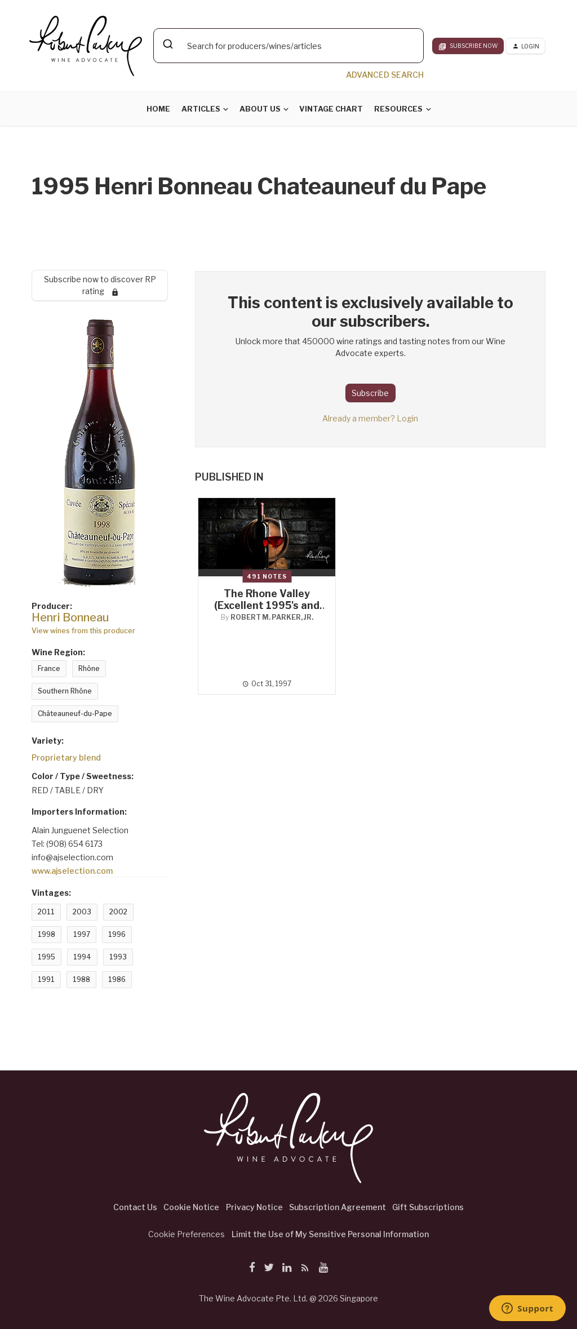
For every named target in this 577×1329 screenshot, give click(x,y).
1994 (82, 957)
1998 (46, 934)
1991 (46, 979)
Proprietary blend (66, 757)
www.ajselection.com (72, 870)
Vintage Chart (331, 108)
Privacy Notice (254, 1207)
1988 (81, 979)
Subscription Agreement (337, 1207)
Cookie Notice (191, 1207)
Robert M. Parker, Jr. (271, 617)
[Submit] (167, 44)
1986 (117, 979)
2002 (118, 912)
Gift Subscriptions (428, 1207)
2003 (82, 912)
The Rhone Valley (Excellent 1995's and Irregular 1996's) (266, 605)
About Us (260, 108)
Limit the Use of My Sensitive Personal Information (330, 1234)
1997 (81, 934)
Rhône (89, 668)
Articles (200, 108)
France (49, 668)
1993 (118, 957)
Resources (398, 108)
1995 (46, 957)
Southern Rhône (65, 691)
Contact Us (135, 1207)
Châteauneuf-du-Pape (75, 713)
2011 (46, 912)
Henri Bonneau (70, 617)
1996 (117, 934)
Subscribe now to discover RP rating (100, 285)
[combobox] (288, 45)
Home (158, 108)
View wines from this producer (83, 630)
